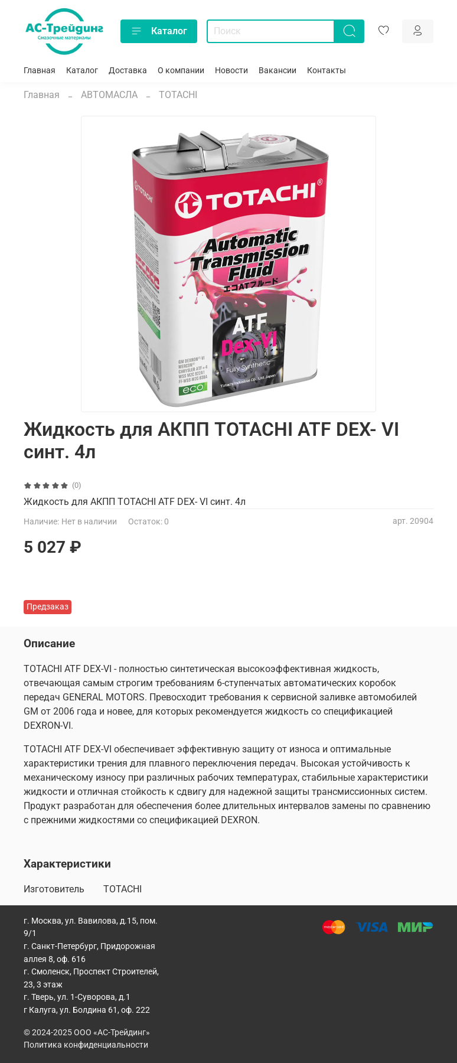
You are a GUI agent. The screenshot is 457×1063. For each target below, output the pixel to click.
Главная (40, 71)
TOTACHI (178, 94)
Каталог (158, 31)
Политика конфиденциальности (86, 1045)
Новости (231, 71)
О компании (181, 71)
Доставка (128, 71)
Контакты (326, 71)
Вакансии (277, 71)
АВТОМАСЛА (109, 94)
